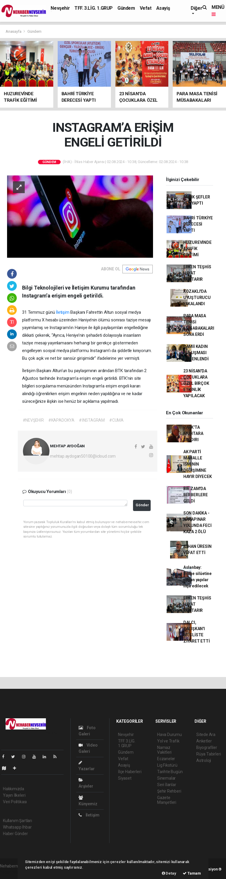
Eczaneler (166, 758)
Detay (169, 873)
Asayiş (163, 8)
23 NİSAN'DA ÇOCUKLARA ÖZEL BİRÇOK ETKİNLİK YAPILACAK (196, 383)
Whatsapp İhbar (17, 827)
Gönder (142, 505)
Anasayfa (14, 31)
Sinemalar (166, 778)
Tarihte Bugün (170, 771)
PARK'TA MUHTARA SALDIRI (193, 433)
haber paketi (11, 872)
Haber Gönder (15, 833)
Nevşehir (60, 8)
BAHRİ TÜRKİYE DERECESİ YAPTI (198, 224)
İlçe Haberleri (129, 771)
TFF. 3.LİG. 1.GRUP (93, 8)
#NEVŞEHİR (33, 420)
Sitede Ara (205, 734)
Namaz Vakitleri (164, 750)
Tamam (192, 873)
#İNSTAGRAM (92, 420)
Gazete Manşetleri (166, 800)
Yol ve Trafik (168, 741)
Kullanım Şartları (17, 820)
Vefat (146, 8)
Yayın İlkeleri (14, 795)
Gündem (126, 8)
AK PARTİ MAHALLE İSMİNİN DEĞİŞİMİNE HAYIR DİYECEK (197, 464)
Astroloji (203, 760)
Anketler (204, 741)
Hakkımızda (13, 788)
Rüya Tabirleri (208, 754)
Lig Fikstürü (167, 765)
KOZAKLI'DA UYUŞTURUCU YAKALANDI (197, 297)
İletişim (62, 312)
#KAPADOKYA (61, 420)
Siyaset (125, 778)
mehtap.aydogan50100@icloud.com (83, 456)
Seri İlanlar (166, 784)
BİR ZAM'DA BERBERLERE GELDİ (195, 494)
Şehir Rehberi (169, 791)
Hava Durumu (169, 734)
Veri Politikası (15, 801)
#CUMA (116, 420)
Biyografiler (206, 747)
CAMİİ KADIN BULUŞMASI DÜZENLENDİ (196, 352)
